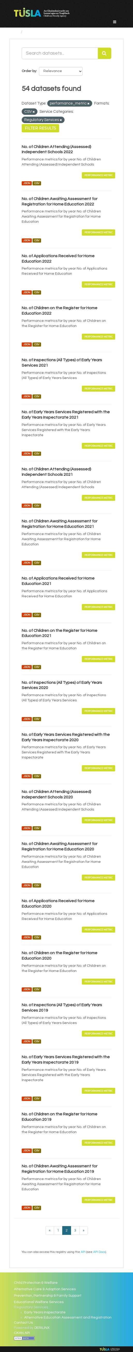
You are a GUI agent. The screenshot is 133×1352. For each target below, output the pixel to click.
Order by (29, 71)
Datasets (35, 32)
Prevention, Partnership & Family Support (47, 1295)
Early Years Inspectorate (45, 1312)
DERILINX (42, 1328)
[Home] (16, 32)
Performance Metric (98, 175)
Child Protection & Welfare (36, 1283)
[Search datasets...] (60, 53)
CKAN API (22, 1333)
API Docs (99, 1251)
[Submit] (104, 53)
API (83, 1251)
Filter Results (40, 128)
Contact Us (23, 1322)
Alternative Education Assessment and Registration (68, 1317)
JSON (26, 183)
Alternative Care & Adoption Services (45, 1289)
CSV (37, 183)
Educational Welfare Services (39, 1302)
